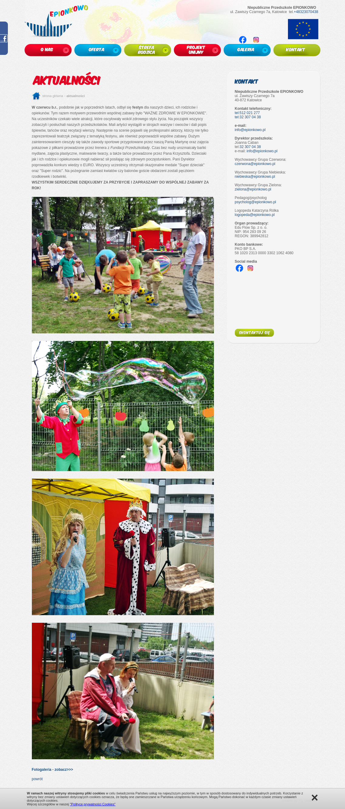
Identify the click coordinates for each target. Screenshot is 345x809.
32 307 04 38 (250, 147)
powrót (37, 779)
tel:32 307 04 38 (248, 117)
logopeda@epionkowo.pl (255, 215)
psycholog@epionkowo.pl (255, 202)
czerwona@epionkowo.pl (255, 164)
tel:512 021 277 (247, 113)
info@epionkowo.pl (250, 130)
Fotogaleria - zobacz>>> (52, 769)
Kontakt (246, 81)
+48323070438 (306, 12)
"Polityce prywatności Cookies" (92, 804)
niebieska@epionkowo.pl (255, 176)
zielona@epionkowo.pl (253, 189)
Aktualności (75, 96)
